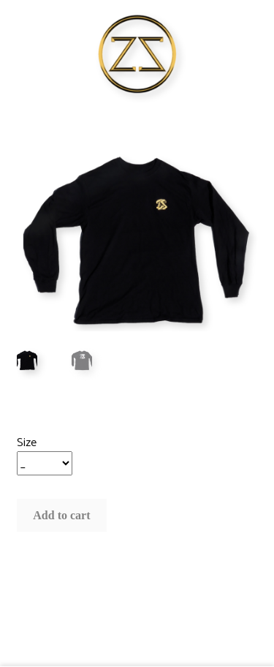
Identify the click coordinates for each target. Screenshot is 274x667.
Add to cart (61, 515)
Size (27, 441)
